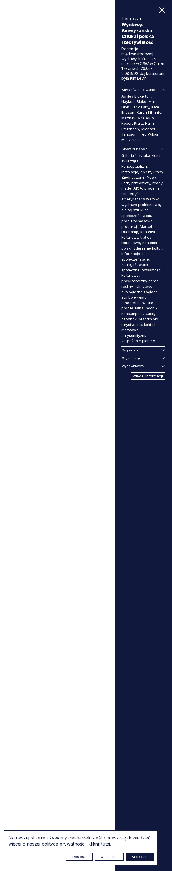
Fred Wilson (149, 134)
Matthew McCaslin (137, 118)
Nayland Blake (133, 101)
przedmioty (140, 183)
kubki (149, 313)
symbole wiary (133, 297)
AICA (137, 188)
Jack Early (140, 107)
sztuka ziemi (149, 155)
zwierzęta (129, 161)
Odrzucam (109, 857)
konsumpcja (132, 313)
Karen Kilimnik (149, 112)
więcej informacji (148, 376)
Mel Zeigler (131, 140)
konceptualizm (134, 166)
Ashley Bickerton (136, 96)
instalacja (129, 172)
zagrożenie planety (138, 341)
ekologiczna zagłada (139, 292)
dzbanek (129, 319)
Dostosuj (79, 857)
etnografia (130, 302)
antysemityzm (133, 335)
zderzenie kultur (148, 248)
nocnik (151, 308)
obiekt (145, 172)
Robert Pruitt (132, 123)
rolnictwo (143, 286)
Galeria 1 (129, 155)
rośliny (127, 286)
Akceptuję (139, 857)
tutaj (105, 844)
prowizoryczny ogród (140, 281)
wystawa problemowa (140, 204)
